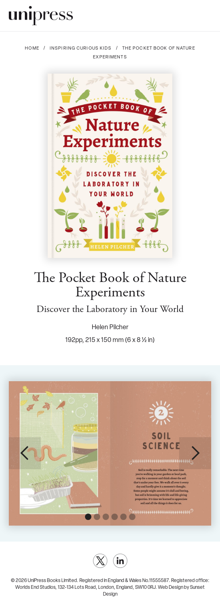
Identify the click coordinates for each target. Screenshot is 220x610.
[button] (204, 15)
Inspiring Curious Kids (81, 48)
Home (32, 48)
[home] (41, 15)
